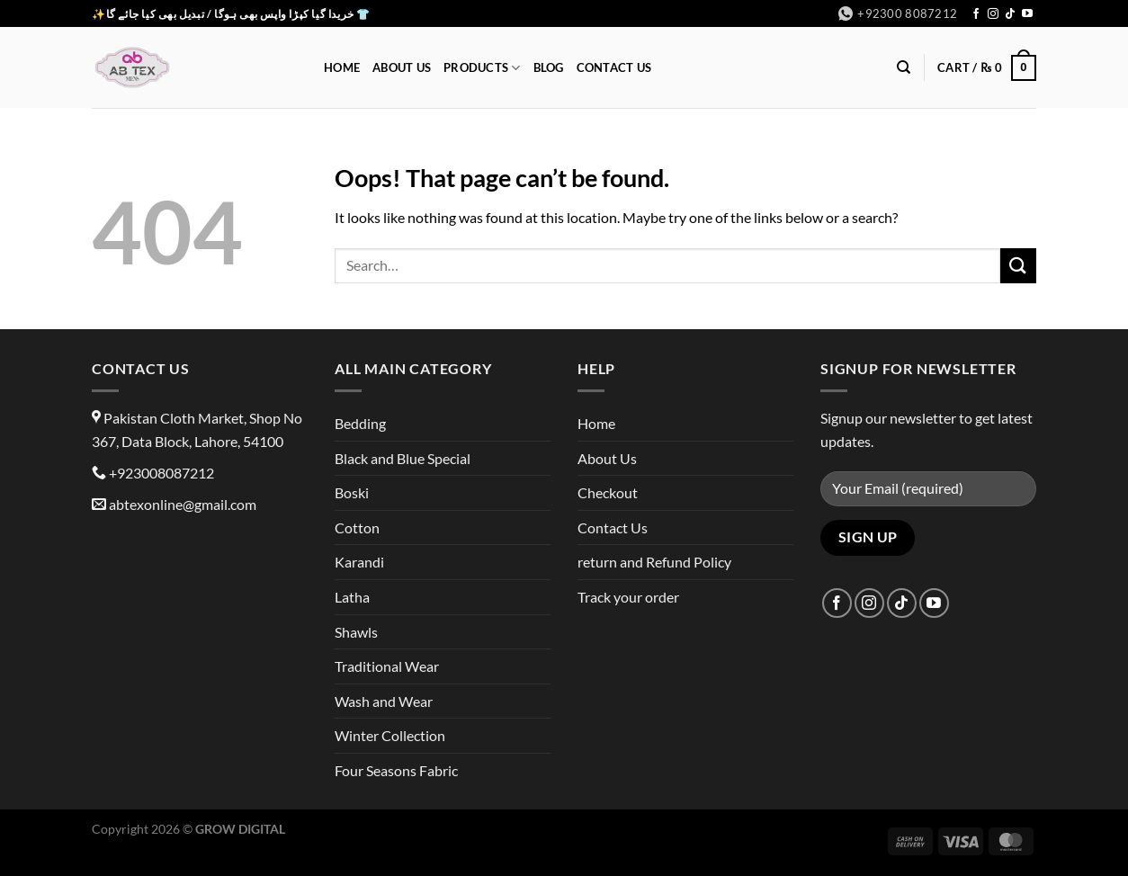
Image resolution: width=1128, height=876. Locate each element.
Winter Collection (390, 735)
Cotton (357, 527)
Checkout (607, 492)
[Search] (903, 67)
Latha (352, 596)
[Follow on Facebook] (976, 14)
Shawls (356, 631)
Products (482, 67)
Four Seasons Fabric (396, 770)
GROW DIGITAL (240, 828)
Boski (352, 492)
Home (342, 67)
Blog (548, 67)
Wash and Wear (384, 701)
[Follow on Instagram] (993, 14)
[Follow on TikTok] (1010, 14)
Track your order (628, 596)
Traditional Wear (387, 666)
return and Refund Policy (654, 561)
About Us (401, 67)
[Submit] (1018, 265)
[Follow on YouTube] (1027, 14)
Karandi (359, 561)
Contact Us (614, 67)
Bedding (360, 423)
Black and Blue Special (402, 458)
